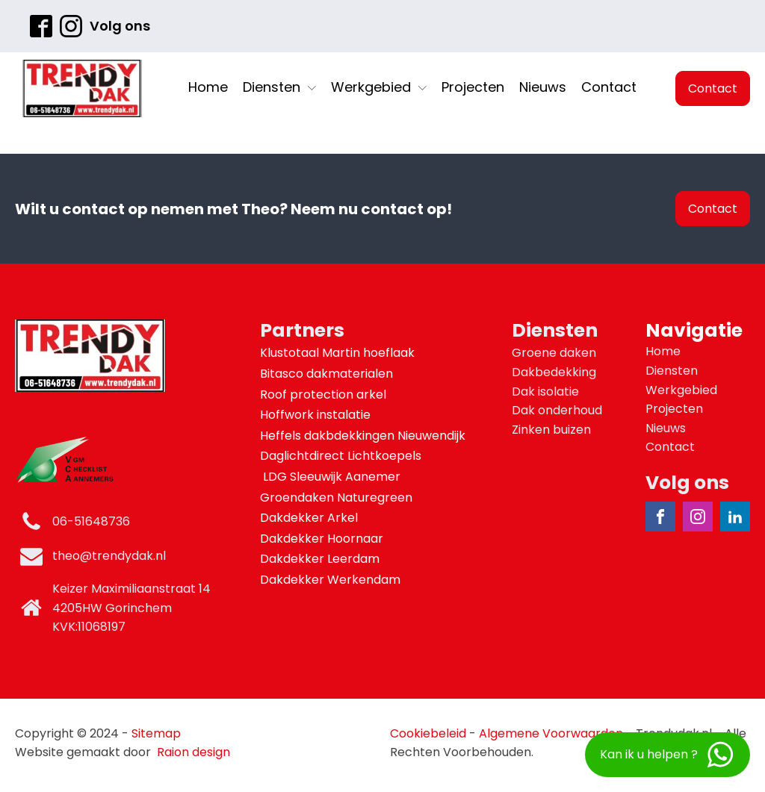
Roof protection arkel (324, 394)
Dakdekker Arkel (309, 517)
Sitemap (156, 733)
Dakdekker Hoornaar (321, 538)
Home (208, 87)
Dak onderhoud (557, 410)
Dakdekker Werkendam (330, 579)
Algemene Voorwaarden (551, 733)
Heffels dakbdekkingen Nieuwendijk (364, 435)
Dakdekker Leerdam (320, 558)
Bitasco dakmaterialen (328, 373)
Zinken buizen (551, 429)
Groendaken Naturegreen (337, 497)
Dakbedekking (554, 372)
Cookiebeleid (428, 733)
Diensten (279, 87)
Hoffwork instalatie (317, 414)
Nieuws (542, 87)
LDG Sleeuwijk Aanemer (331, 476)
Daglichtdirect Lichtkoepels (342, 455)
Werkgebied (379, 87)
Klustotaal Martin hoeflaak (339, 352)
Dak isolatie (545, 391)
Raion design (193, 752)
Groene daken (554, 352)
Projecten (473, 87)
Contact (609, 87)
